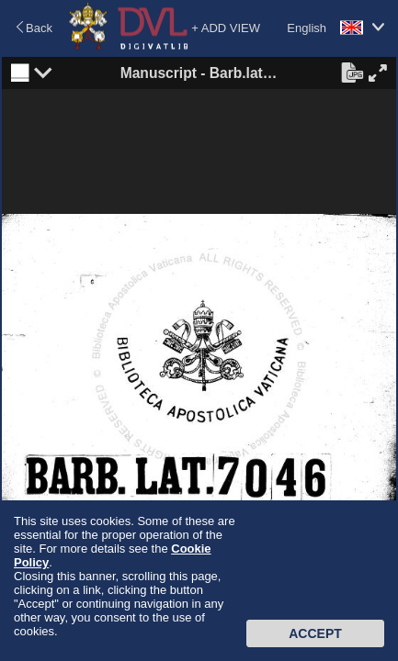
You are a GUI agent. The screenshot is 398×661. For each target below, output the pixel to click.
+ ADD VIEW (225, 28)
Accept (315, 633)
